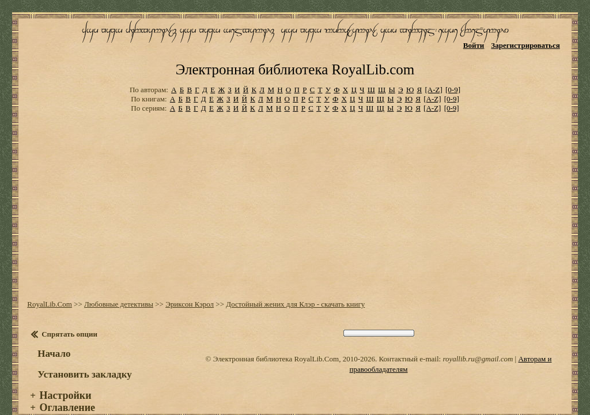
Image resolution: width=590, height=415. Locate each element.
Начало (52, 337)
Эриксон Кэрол (188, 288)
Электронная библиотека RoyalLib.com (295, 55)
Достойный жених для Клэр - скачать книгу (294, 288)
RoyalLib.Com (48, 288)
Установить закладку (83, 358)
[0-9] (452, 74)
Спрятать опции (68, 318)
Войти (475, 44)
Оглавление (66, 391)
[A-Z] (433, 74)
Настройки (64, 379)
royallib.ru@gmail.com (477, 342)
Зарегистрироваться (527, 44)
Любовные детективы (117, 288)
